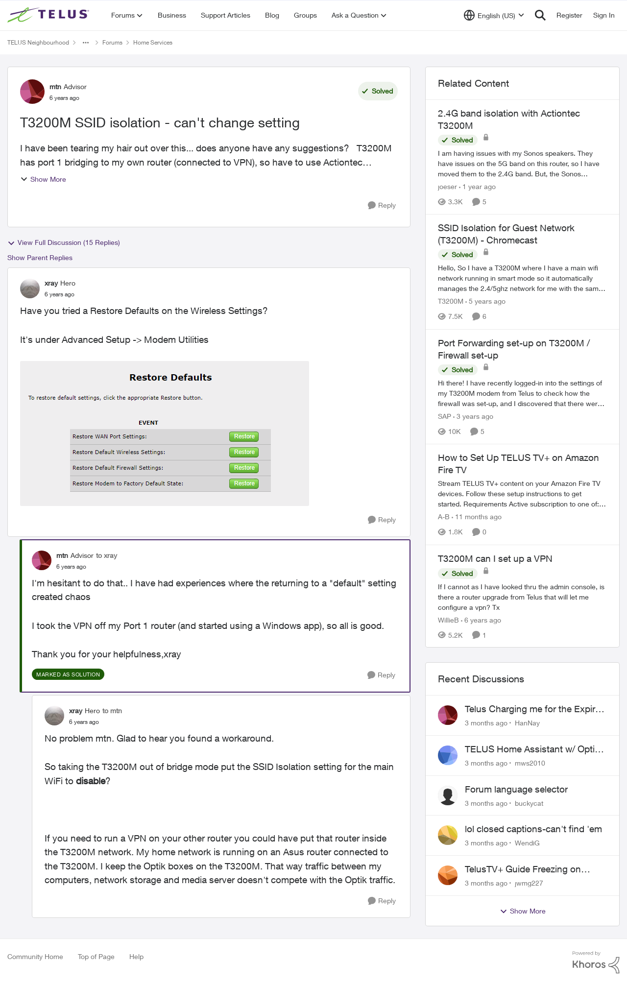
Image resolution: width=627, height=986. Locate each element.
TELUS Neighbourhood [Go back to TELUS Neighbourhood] (38, 42)
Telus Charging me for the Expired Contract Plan (535, 709)
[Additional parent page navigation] (86, 42)
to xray (106, 555)
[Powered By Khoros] (596, 962)
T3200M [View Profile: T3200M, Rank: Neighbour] (450, 301)
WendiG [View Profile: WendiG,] (527, 843)
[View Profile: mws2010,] (448, 755)
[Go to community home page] (49, 15)
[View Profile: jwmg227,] (448, 875)
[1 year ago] (477, 186)
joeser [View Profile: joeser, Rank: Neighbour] (447, 186)
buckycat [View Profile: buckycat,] (529, 802)
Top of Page (96, 956)
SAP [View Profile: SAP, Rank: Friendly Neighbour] (444, 416)
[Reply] (382, 205)
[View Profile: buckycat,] (448, 795)
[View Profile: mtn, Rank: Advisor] (32, 91)
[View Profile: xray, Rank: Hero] (30, 288)
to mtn (112, 710)
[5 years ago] (485, 301)
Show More (43, 179)
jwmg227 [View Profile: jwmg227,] (529, 883)
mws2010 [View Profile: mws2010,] (530, 763)
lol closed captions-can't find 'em (533, 828)
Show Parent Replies (39, 257)
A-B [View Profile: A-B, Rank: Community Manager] (444, 517)
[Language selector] (494, 15)
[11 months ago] (477, 517)
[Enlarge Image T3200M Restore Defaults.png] (164, 433)
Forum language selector (516, 789)
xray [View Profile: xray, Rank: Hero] (51, 283)
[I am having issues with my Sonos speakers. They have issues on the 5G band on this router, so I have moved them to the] (522, 163)
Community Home (35, 956)
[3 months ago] (486, 723)
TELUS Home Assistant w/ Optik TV (532, 749)
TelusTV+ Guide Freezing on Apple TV (523, 869)
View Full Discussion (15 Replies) (63, 242)
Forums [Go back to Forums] (112, 42)
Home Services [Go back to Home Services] (152, 42)
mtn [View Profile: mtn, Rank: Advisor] (55, 86)
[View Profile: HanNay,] (448, 715)
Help (136, 956)
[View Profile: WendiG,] (448, 835)
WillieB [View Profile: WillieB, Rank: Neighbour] (448, 619)
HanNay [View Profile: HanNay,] (527, 723)
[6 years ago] (481, 619)
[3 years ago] (473, 416)
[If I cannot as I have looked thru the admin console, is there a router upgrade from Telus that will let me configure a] (522, 596)
